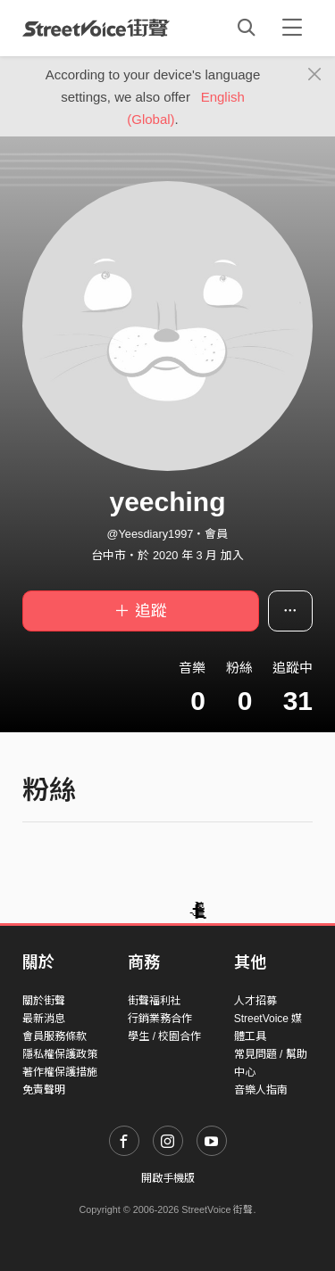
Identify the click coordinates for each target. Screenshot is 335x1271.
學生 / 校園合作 (164, 1036)
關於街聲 (43, 1001)
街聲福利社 (154, 1001)
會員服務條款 (54, 1036)
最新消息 (43, 1018)
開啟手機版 (168, 1178)
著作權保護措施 (59, 1072)
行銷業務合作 (160, 1018)
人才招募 (255, 1001)
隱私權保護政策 (59, 1054)
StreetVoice (96, 28)
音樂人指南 (261, 1090)
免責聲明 (43, 1090)
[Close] (315, 75)
